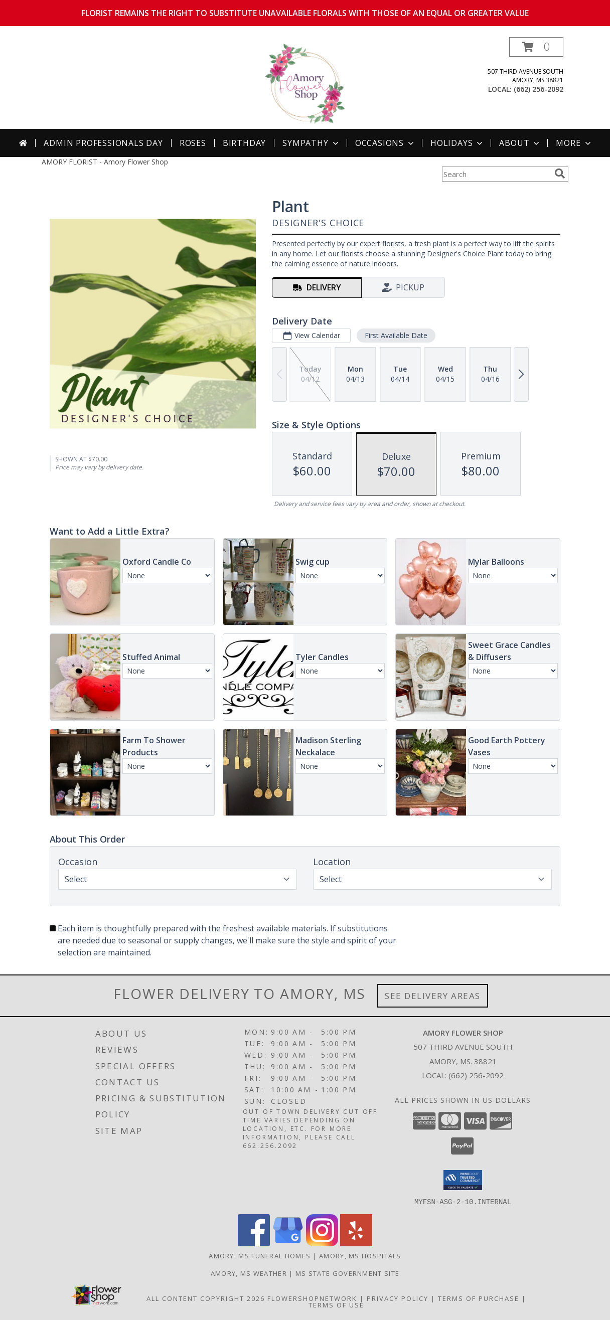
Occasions (385, 142)
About (520, 142)
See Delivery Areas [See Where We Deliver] (433, 996)
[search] (560, 173)
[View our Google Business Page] (288, 1243)
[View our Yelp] (356, 1243)
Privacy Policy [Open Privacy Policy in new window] (397, 1297)
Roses (193, 142)
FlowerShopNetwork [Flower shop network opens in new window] (312, 1297)
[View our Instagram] (322, 1243)
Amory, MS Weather (249, 1272)
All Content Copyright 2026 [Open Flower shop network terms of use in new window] (205, 1297)
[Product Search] (496, 174)
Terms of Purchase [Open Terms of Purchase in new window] (478, 1297)
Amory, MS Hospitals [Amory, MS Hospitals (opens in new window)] (360, 1255)
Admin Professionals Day (103, 142)
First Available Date (396, 335)
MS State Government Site (347, 1272)
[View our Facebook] (254, 1243)
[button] (536, 47)
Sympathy (311, 142)
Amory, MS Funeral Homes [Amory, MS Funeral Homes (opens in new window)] (260, 1255)
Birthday (244, 142)
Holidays (457, 142)
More (574, 142)
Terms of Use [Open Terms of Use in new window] (336, 1304)
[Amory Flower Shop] (305, 83)
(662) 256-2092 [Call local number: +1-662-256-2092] (538, 89)
